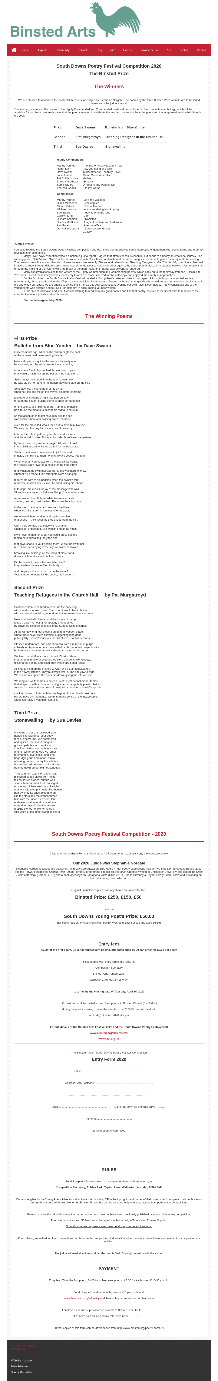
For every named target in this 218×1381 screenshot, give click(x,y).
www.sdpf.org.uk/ (109, 1039)
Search (201, 50)
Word (92, 853)
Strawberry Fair (149, 50)
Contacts (82, 50)
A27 (112, 50)
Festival (184, 50)
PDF (106, 853)
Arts (169, 50)
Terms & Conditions (23, 1345)
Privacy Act (18, 1348)
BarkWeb (26, 1372)
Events (127, 50)
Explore (42, 50)
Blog (99, 50)
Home (25, 50)
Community (63, 50)
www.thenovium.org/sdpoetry (81, 1298)
